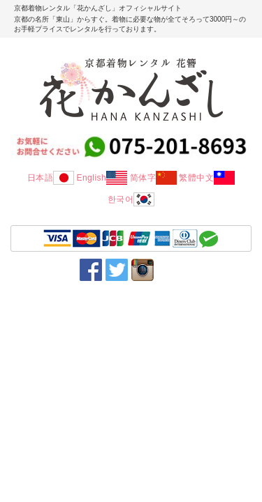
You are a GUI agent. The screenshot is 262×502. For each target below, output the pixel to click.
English (101, 178)
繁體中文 (207, 178)
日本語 (51, 178)
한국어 (131, 199)
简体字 (153, 178)
